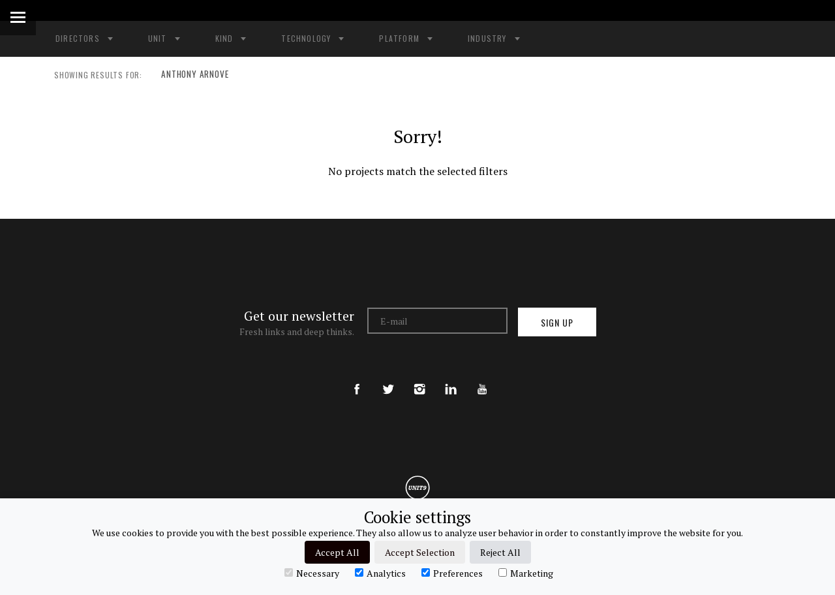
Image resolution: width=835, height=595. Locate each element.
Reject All (500, 552)
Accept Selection (420, 552)
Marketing (525, 573)
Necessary (311, 573)
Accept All (337, 552)
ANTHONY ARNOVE (191, 75)
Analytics (380, 573)
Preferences (452, 573)
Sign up (557, 322)
